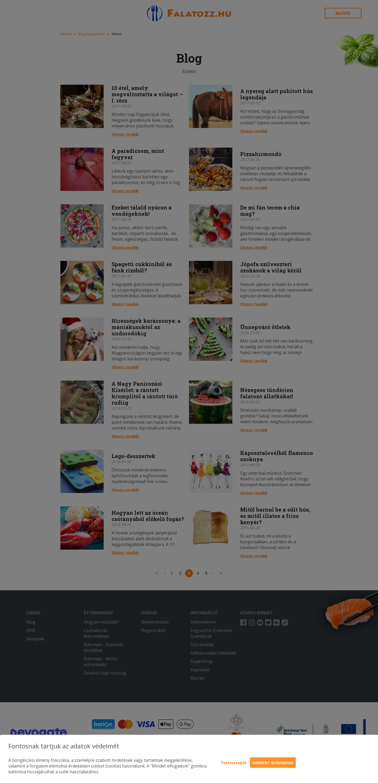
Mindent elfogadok (273, 762)
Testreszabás (233, 762)
